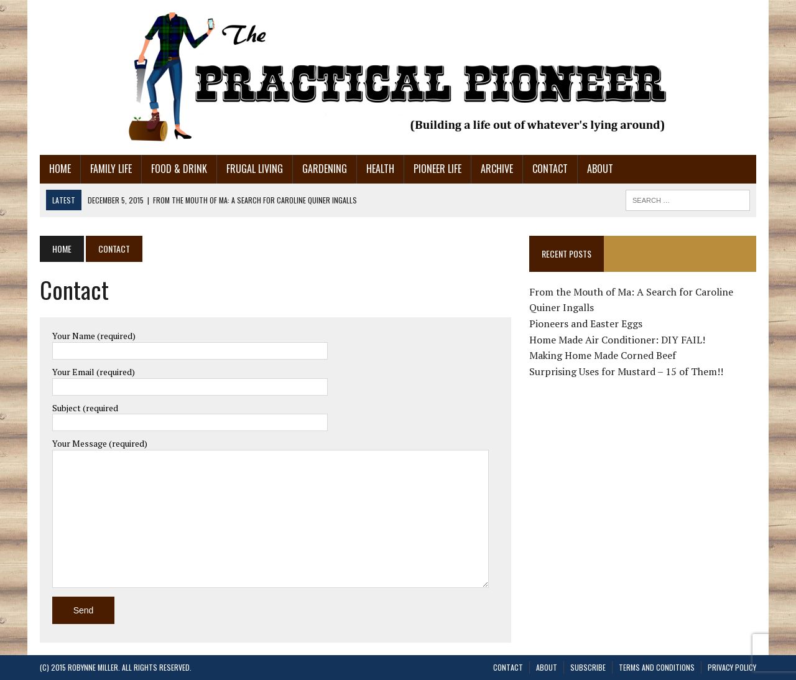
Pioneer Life (437, 168)
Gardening (324, 168)
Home (60, 168)
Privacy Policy (732, 667)
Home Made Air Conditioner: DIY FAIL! (617, 340)
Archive (497, 168)
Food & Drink (179, 168)
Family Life (111, 168)
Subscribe (588, 667)
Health (380, 168)
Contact (550, 168)
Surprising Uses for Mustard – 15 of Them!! (626, 371)
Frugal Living (254, 168)
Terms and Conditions (657, 667)
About (600, 168)
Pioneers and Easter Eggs (585, 323)
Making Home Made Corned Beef (602, 355)
